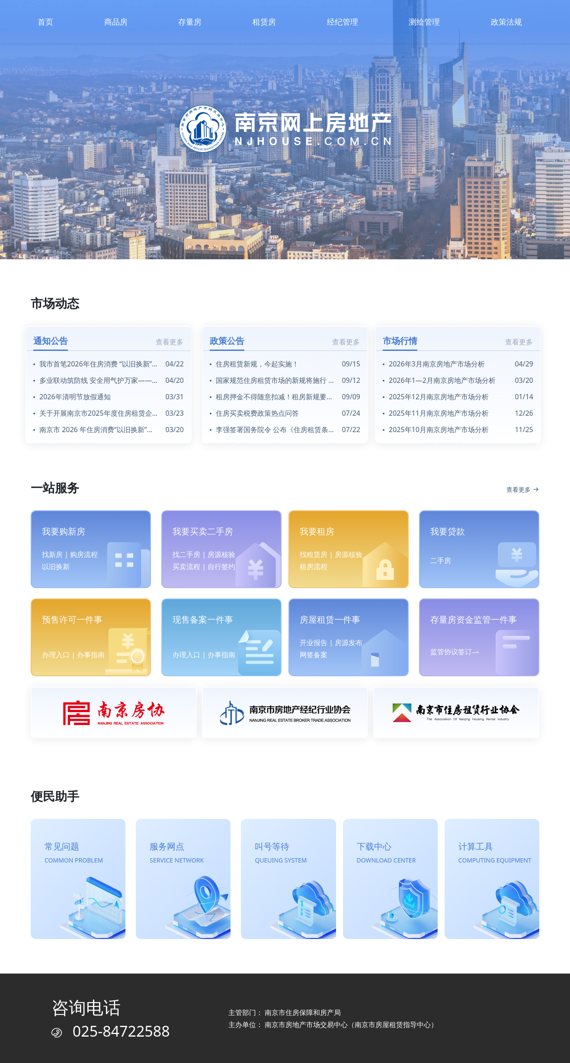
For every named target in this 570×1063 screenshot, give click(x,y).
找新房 (52, 554)
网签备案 (313, 654)
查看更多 (169, 341)
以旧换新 (56, 566)
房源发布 (348, 642)
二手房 (440, 560)
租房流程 (313, 566)
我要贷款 (447, 531)
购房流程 (84, 554)
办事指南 (91, 654)
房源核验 (221, 554)
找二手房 (186, 554)
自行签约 (221, 566)
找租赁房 (313, 554)
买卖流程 (186, 566)
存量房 (190, 21)
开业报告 (313, 642)
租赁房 (264, 21)
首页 (45, 21)
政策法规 (506, 21)
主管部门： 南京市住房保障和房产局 (284, 1012)
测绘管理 (424, 21)
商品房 (116, 21)
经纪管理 (342, 21)
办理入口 (56, 654)
